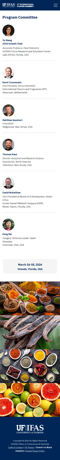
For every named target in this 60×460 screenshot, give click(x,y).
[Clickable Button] (56, 5)
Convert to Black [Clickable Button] (44, 447)
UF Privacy (29, 447)
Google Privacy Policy (35, 451)
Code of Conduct (15, 447)
